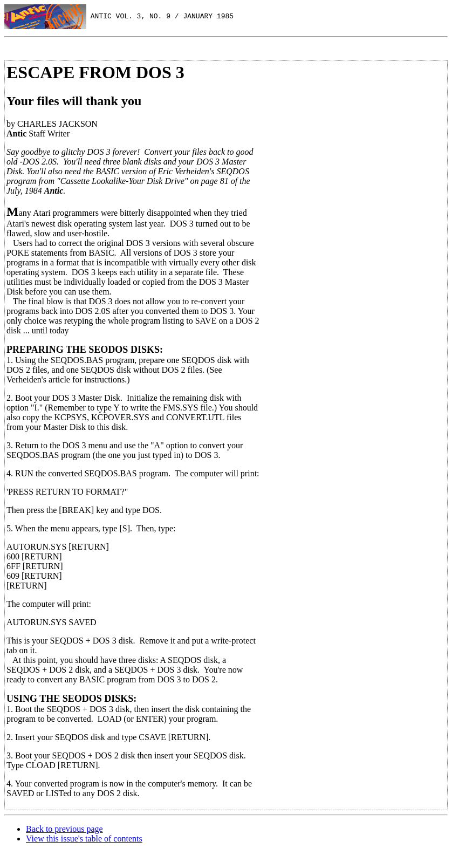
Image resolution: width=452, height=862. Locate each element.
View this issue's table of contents (84, 838)
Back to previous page (64, 828)
